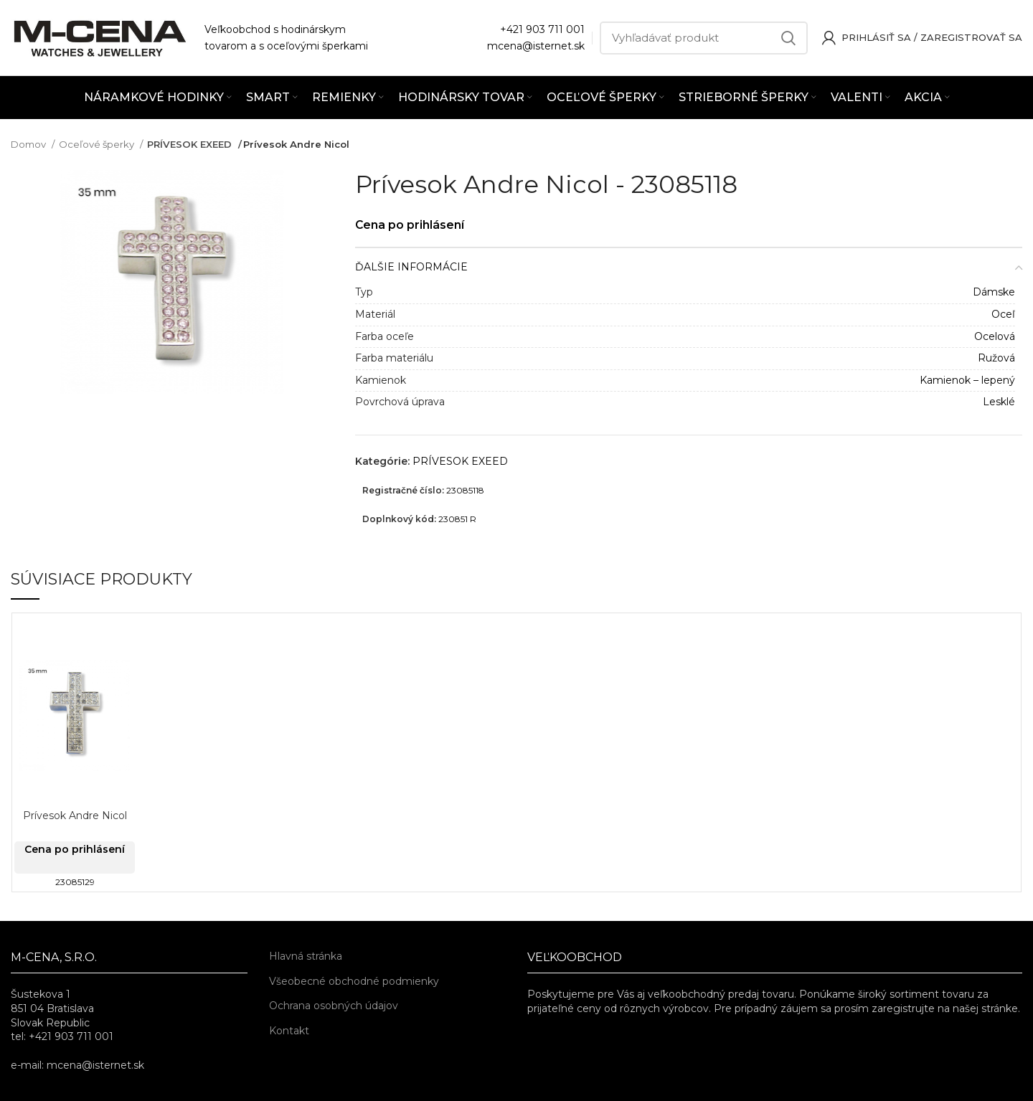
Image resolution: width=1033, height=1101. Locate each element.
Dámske (994, 291)
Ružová (996, 357)
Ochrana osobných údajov (333, 1005)
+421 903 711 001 (542, 29)
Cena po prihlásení (416, 224)
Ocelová (994, 336)
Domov (29, 144)
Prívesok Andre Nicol (75, 815)
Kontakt (289, 1030)
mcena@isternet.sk (536, 45)
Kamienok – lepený (967, 380)
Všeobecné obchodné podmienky (354, 981)
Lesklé (999, 401)
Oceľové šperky (97, 144)
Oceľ (1003, 314)
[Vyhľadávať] (704, 38)
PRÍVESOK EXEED (189, 144)
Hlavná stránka (305, 956)
